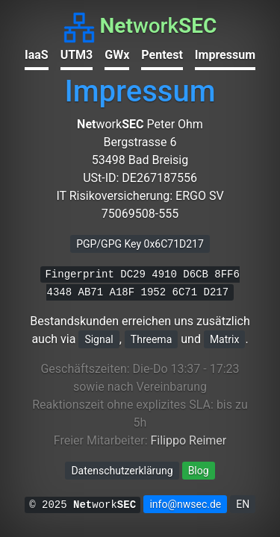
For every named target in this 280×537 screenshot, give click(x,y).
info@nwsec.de (185, 504)
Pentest (162, 55)
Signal (98, 339)
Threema (151, 339)
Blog (198, 471)
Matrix (225, 339)
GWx (117, 55)
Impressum (225, 55)
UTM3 (76, 55)
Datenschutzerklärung (121, 471)
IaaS (37, 55)
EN (242, 504)
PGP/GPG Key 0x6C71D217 (140, 244)
